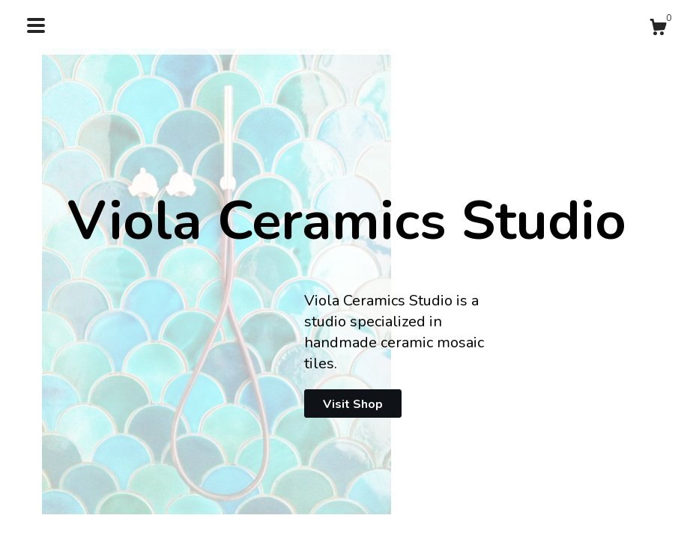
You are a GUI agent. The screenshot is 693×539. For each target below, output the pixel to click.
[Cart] (658, 29)
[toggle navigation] (36, 25)
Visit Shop (353, 404)
